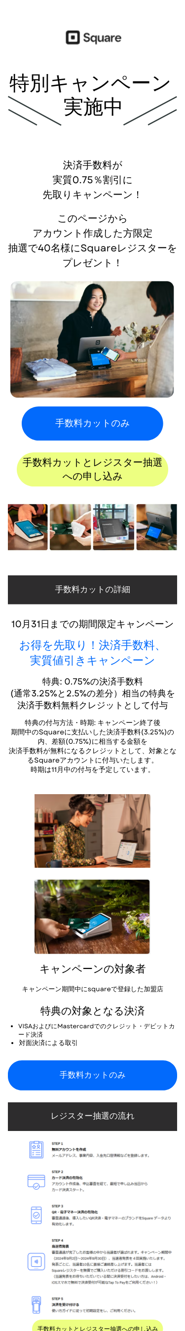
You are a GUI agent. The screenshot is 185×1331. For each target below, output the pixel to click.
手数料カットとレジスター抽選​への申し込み (93, 469)
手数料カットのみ (92, 423)
